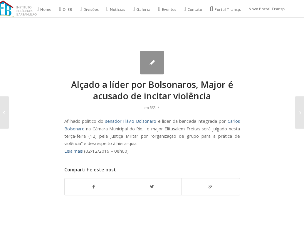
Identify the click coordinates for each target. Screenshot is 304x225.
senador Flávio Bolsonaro (131, 121)
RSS (152, 107)
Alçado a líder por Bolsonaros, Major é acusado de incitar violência (152, 90)
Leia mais (73, 151)
